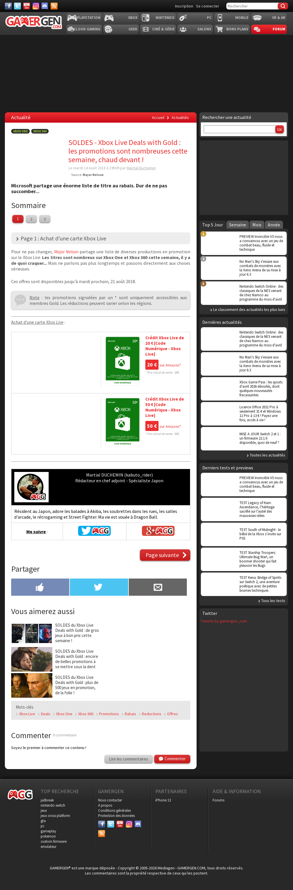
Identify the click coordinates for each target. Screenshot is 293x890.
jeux (44, 810)
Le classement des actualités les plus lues (249, 309)
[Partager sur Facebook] (40, 588)
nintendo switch (53, 805)
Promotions (109, 713)
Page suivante (162, 554)
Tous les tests (273, 600)
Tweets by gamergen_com (224, 621)
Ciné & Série (163, 29)
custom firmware (54, 841)
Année (274, 225)
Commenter (175, 758)
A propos (105, 805)
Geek (132, 29)
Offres (172, 713)
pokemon (48, 836)
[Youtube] (26, 6)
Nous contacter (110, 800)
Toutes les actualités (267, 455)
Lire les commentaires (128, 759)
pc (42, 826)
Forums (218, 800)
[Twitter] (17, 6)
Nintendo (165, 17)
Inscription (184, 6)
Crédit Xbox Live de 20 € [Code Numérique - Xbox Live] (164, 346)
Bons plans (237, 29)
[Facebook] (8, 6)
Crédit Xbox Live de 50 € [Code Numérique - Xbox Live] (164, 407)
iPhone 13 (163, 800)
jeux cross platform (55, 815)
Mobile (241, 17)
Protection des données (116, 815)
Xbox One (20, 131)
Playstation (88, 17)
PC (209, 17)
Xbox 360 (40, 131)
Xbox (132, 17)
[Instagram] (35, 6)
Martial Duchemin (141, 167)
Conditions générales (114, 810)
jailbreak (47, 800)
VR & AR (278, 17)
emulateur (48, 846)
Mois (257, 225)
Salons (204, 29)
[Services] (54, 6)
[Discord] (44, 6)
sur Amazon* (163, 365)
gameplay (48, 831)
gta (43, 820)
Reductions (151, 713)
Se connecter (207, 6)
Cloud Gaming (87, 29)
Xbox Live (27, 713)
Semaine (237, 225)
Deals (45, 713)
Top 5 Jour (212, 225)
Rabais (130, 713)
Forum (279, 29)
